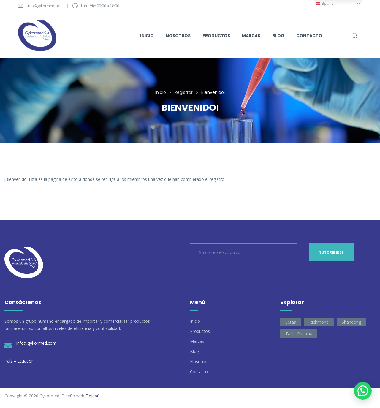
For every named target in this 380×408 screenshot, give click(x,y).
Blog (194, 351)
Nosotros (199, 361)
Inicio (160, 92)
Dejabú (92, 395)
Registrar (184, 92)
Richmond (319, 322)
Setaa (290, 322)
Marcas (197, 341)
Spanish (326, 3)
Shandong (351, 322)
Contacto (199, 371)
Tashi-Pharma (298, 333)
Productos (200, 331)
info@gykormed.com (45, 5)
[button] (363, 391)
